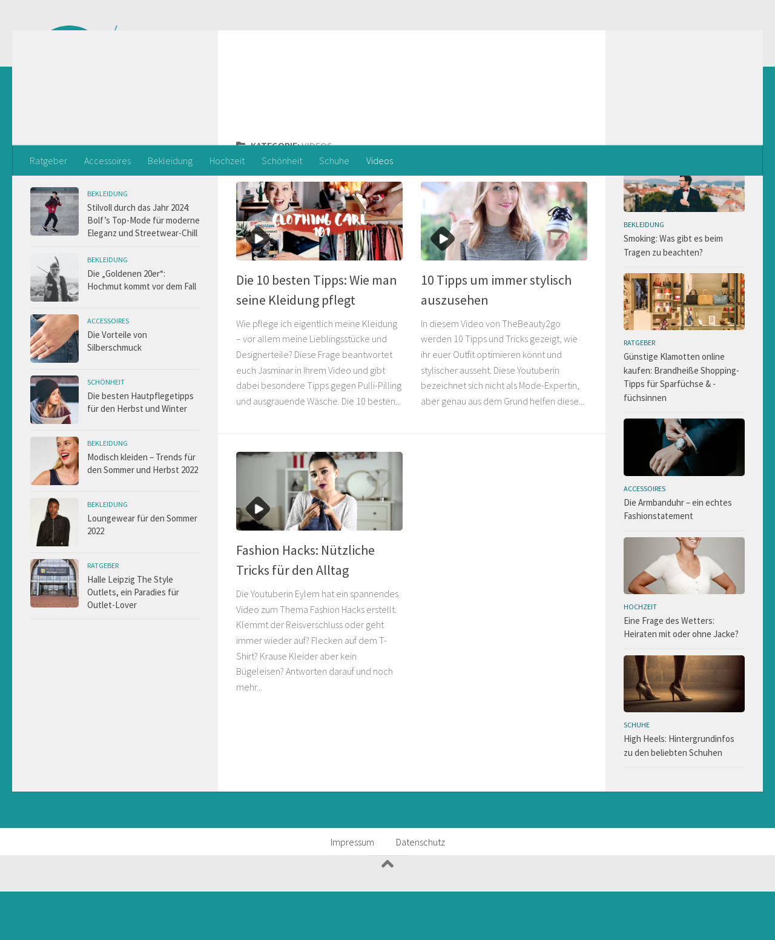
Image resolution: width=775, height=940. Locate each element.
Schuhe (334, 160)
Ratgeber (48, 160)
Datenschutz (420, 890)
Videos (379, 160)
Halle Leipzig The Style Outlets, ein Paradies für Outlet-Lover (133, 640)
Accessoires (107, 160)
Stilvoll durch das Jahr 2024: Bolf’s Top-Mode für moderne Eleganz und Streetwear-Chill (143, 268)
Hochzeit (227, 160)
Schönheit (282, 160)
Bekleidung (170, 160)
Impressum (352, 890)
